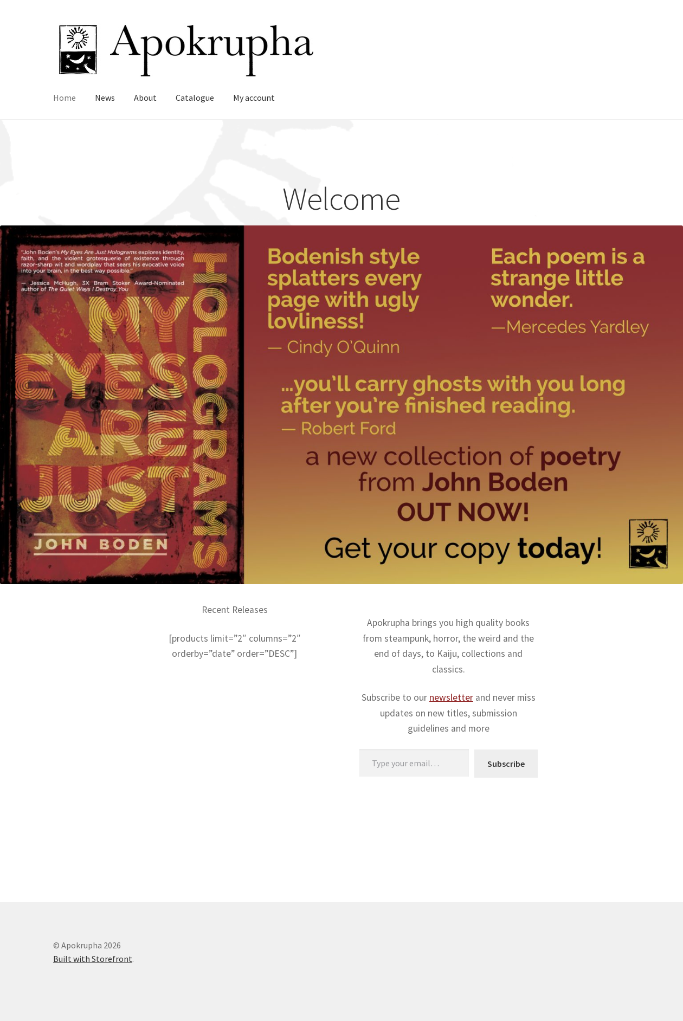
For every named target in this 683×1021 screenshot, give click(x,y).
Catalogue (195, 97)
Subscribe (506, 763)
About (145, 97)
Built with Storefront (92, 958)
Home (64, 97)
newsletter (451, 697)
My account (254, 97)
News (105, 97)
